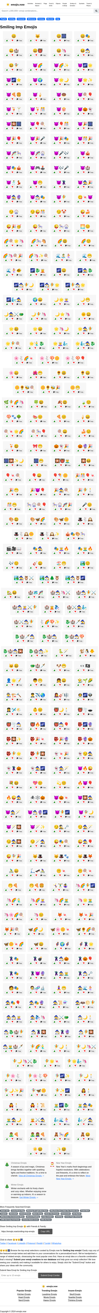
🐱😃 (14, 666)
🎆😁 (39, 461)
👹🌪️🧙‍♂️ (13, 724)
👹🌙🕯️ (61, 710)
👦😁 (38, 680)
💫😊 (61, 783)
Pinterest (31, 1243)
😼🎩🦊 (85, 856)
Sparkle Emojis (75, 1297)
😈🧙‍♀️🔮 (13, 197)
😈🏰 (85, 168)
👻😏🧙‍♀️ (85, 753)
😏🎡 (14, 212)
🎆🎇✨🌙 (14, 461)
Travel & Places (89, 4)
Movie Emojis (49, 1297)
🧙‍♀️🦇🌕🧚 (85, 1002)
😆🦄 (61, 50)
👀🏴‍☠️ (85, 666)
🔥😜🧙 (13, 797)
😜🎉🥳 (13, 226)
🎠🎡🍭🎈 (37, 504)
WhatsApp (56, 1243)
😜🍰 (85, 212)
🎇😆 (86, 461)
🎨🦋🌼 (61, 519)
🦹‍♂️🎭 (14, 973)
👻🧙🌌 (37, 768)
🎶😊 (14, 563)
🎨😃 (14, 519)
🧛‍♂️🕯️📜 (37, 1105)
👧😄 (61, 680)
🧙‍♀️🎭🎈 (12, 1002)
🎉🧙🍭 (61, 490)
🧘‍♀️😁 (61, 988)
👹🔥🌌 (37, 724)
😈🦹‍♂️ (61, 182)
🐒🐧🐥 (87, 651)
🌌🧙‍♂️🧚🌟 (50, 285)
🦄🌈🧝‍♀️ (37, 900)
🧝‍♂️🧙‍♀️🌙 (13, 1120)
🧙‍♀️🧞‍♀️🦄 (37, 1017)
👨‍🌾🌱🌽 (85, 680)
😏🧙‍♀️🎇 (13, 841)
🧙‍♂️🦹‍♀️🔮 (62, 1032)
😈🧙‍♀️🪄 (12, 812)
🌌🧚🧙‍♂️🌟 (75, 285)
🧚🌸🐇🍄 (38, 1076)
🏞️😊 (85, 563)
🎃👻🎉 (61, 446)
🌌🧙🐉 (85, 270)
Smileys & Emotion (73, 4)
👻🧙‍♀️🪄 (61, 768)
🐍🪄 (63, 651)
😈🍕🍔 (13, 94)
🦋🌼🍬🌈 (14, 944)
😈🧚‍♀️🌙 (86, 812)
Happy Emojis (49, 1300)
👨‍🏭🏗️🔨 (13, 695)
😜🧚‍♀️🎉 (13, 856)
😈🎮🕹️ (37, 168)
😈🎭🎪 (13, 168)
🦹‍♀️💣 (38, 958)
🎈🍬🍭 (12, 475)
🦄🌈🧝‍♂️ (61, 900)
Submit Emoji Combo (50, 1275)
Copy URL (45, 1231)
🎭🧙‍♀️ (38, 548)
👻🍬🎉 (61, 753)
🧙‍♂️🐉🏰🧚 (14, 1032)
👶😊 (38, 710)
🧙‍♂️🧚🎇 (86, 1032)
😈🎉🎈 (13, 138)
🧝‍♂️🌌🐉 (61, 1105)
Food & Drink (51, 4)
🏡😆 (12, 592)
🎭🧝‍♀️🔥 (61, 548)
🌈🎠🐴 (38, 241)
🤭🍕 (13, 885)
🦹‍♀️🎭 (14, 958)
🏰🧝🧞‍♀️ (51, 607)
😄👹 (38, 50)
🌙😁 (85, 299)
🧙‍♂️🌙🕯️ (85, 1017)
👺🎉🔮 (61, 739)
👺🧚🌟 (13, 753)
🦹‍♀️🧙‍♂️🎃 (61, 958)
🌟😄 (38, 329)
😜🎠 (38, 226)
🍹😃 (14, 446)
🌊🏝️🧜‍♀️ (63, 255)
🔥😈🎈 (85, 783)
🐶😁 (61, 666)
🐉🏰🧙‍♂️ (49, 636)
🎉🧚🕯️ (85, 490)
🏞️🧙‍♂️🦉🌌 (75, 578)
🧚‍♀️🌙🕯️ (86, 1076)
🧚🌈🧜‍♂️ (37, 1046)
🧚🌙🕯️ (61, 1046)
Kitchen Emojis (24, 1294)
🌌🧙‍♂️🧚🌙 (24, 285)
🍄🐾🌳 (13, 417)
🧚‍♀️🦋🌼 (38, 1090)
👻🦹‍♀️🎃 (13, 768)
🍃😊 (86, 402)
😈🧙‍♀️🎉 (85, 182)
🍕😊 (61, 417)
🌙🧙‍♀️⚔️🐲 (14, 314)
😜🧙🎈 (85, 841)
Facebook (12, 1243)
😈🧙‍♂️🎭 (37, 197)
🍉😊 (38, 417)
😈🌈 (38, 65)
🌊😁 (87, 255)
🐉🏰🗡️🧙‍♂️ (25, 636)
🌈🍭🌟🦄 (14, 241)
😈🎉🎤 (37, 138)
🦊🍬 (62, 915)
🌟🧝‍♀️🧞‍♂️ (60, 343)
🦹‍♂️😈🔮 (37, 973)
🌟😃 (14, 329)
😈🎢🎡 (37, 153)
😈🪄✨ (37, 827)
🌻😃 (61, 373)
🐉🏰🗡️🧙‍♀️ (75, 622)
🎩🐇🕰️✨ (50, 534)
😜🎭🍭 (61, 841)
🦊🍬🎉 (86, 915)
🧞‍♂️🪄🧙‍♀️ (85, 1120)
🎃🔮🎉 (85, 446)
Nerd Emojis (24, 1300)
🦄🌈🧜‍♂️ (13, 900)
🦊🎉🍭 (11, 929)
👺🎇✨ (13, 739)
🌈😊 (86, 241)
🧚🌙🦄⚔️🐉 (24, 1061)
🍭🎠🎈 (38, 431)
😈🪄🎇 (13, 827)
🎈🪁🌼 (60, 475)
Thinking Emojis (75, 1300)
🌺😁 (38, 373)
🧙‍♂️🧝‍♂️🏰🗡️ (13, 1046)
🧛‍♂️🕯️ (14, 1105)
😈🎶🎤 (61, 168)
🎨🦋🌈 (37, 519)
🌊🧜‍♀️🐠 (13, 270)
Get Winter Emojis (28, 1197)
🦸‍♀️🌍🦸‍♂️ (62, 944)
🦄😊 (39, 915)
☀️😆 (38, 1149)
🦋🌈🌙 (35, 929)
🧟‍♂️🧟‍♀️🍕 (37, 1134)
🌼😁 (75, 387)
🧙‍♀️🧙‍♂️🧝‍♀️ (13, 1017)
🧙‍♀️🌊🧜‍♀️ (85, 988)
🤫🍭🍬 (85, 871)
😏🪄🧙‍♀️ (37, 841)
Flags (45, 3)
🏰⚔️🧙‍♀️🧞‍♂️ (77, 607)
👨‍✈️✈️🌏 (37, 695)
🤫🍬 (61, 871)
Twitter (3, 1243)
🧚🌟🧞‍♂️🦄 (77, 1061)
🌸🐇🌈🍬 (24, 358)
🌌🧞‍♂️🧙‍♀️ (13, 299)
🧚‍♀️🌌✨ (62, 1076)
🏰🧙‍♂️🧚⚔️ (86, 592)
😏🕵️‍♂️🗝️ (61, 827)
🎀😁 (38, 446)
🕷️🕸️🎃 (37, 797)
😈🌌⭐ (13, 80)
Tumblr (47, 1243)
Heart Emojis (24, 1297)
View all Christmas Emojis (31, 1176)
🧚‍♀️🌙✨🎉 (14, 1090)
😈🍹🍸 (13, 109)
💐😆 (14, 783)
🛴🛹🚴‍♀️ (37, 871)
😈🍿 (61, 109)
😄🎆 (61, 36)
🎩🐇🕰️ (85, 519)
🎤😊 (87, 504)
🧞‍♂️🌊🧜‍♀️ (61, 1120)
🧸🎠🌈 (61, 1134)
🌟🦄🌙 (61, 329)
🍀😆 (39, 402)
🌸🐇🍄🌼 (50, 358)
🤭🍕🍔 (36, 885)
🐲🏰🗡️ (37, 666)
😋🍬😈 (85, 197)
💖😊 (38, 783)
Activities (30, 3)
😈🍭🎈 (85, 94)
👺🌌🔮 (85, 724)
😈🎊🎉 (85, 138)
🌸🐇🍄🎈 (75, 358)
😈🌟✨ (85, 80)
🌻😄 (85, 373)
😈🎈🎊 (61, 124)
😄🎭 (85, 36)
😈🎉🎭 (61, 138)
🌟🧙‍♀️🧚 (85, 329)
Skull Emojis (75, 1294)
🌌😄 (61, 270)
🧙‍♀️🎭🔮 (36, 1002)
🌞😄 (86, 314)
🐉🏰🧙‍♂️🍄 (74, 636)
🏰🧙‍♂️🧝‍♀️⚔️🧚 (24, 607)
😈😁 (38, 182)
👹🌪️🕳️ (85, 710)
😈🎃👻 (85, 109)
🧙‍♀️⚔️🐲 (61, 1017)
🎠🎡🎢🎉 (62, 504)
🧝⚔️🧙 (37, 1120)
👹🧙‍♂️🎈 (61, 724)
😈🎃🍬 (61, 797)
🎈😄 (37, 475)
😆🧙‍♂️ (85, 50)
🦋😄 (39, 944)
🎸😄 (38, 563)
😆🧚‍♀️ (14, 65)
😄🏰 (14, 50)
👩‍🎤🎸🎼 (61, 695)
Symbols (81, 3)
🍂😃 (62, 402)
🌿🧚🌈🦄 (14, 402)
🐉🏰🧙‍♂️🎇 (13, 651)
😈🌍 (38, 80)
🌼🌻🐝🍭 (25, 387)
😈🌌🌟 (85, 65)
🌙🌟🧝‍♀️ (61, 299)
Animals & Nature (38, 4)
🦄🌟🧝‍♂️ (85, 900)
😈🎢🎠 (13, 153)
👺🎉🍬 (37, 739)
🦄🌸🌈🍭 (14, 915)
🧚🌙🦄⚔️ (86, 1046)
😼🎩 (38, 856)
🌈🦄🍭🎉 (13, 255)
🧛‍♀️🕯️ (86, 1090)
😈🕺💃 (13, 182)
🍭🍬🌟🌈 (14, 431)
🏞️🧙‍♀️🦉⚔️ (24, 578)
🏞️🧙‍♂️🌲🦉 (50, 578)
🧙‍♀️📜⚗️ (60, 1002)
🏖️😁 (61, 563)
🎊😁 (12, 504)
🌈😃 (62, 241)
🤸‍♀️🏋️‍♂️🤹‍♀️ (60, 885)
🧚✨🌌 (62, 1090)
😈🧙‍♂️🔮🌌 (38, 812)
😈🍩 (61, 94)
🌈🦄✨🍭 (39, 255)
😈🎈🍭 (37, 124)
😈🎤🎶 (61, 153)
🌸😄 (14, 373)
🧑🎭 (14, 988)
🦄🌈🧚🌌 (85, 885)
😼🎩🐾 (61, 856)
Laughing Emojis (49, 1294)
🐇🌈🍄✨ (50, 622)
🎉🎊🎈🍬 (85, 475)
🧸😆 (85, 1134)
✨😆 (61, 1149)
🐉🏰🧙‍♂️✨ (39, 651)
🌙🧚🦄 (38, 314)
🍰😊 (86, 431)
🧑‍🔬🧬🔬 (37, 988)
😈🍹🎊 (37, 109)
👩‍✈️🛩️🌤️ (13, 710)
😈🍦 (38, 94)
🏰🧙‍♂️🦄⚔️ (60, 592)
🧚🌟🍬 (51, 1061)
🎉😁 (14, 490)
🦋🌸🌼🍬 (60, 929)
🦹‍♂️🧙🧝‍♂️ (61, 973)
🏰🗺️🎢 (35, 592)
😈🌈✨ (61, 65)
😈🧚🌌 (62, 812)
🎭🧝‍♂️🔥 (85, 548)
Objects (58, 3)
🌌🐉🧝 (37, 270)
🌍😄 (38, 299)
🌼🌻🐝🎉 (50, 387)
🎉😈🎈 (37, 490)
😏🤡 (61, 212)
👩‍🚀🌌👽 (85, 695)
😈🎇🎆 (13, 124)
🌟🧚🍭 (12, 343)
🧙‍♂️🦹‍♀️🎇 (38, 1032)
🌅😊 (85, 226)
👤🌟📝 (13, 680)
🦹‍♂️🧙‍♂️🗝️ (85, 973)
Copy (19, 40)
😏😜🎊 (37, 212)
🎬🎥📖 (13, 548)
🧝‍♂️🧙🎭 (85, 1105)
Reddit (40, 1243)
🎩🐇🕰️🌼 (24, 534)
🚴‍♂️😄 (14, 871)
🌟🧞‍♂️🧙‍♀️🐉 (85, 343)
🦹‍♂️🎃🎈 (85, 958)
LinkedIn (22, 1243)
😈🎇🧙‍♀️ (85, 797)
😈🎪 (85, 153)
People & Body (64, 4)
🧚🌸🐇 (12, 1076)
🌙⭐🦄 (62, 314)
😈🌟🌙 (61, 80)
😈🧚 (61, 197)
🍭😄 (62, 431)
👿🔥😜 (85, 768)
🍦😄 (85, 417)
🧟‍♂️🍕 (14, 1134)
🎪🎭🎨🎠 (75, 534)
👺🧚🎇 (37, 753)
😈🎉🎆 (85, 124)
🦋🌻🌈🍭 (86, 929)
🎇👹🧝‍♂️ (62, 461)
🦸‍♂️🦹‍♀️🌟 (86, 944)
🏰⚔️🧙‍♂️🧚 (24, 622)
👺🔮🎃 (85, 739)
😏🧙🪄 (85, 827)
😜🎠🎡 (61, 226)
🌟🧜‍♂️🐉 (36, 343)
